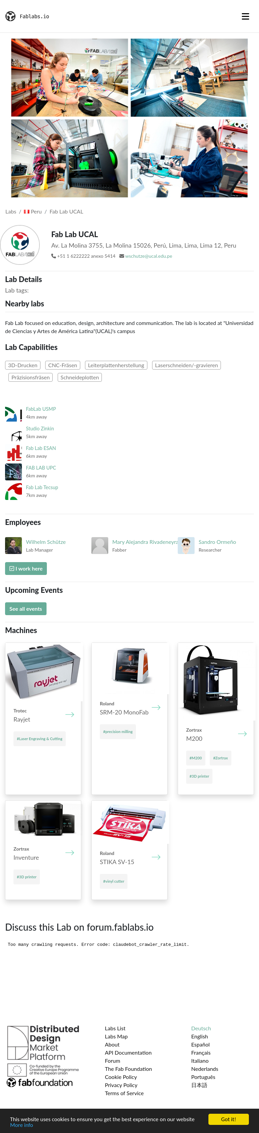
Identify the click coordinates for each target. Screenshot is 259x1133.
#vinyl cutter (113, 881)
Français (200, 1052)
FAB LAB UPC (41, 468)
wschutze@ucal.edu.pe (148, 256)
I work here (25, 568)
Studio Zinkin (40, 428)
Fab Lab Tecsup (42, 487)
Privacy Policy (121, 1085)
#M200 (196, 758)
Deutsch (201, 1028)
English (199, 1036)
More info (21, 1125)
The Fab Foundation (128, 1068)
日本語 (199, 1085)
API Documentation (128, 1052)
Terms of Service (124, 1093)
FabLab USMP (41, 409)
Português (203, 1077)
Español (200, 1044)
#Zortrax (220, 758)
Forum (112, 1060)
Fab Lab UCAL (66, 211)
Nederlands (204, 1068)
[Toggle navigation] (245, 16)
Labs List (115, 1028)
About (112, 1044)
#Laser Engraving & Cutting (39, 738)
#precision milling (118, 731)
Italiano (200, 1060)
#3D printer (199, 776)
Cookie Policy (121, 1077)
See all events (25, 608)
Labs (10, 211)
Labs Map (116, 1036)
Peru (32, 211)
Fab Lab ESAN (41, 448)
